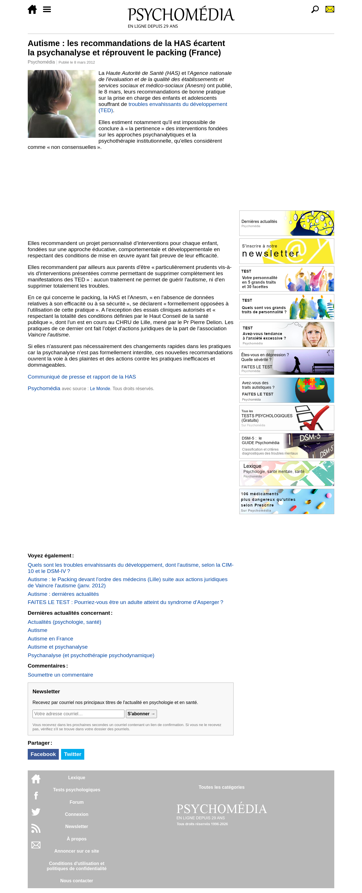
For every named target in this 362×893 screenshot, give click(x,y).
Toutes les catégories (221, 787)
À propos (77, 838)
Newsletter (76, 826)
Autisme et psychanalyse (58, 647)
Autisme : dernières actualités (63, 594)
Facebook (43, 754)
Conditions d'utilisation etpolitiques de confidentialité (77, 866)
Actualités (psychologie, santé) (64, 622)
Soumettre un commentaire (60, 675)
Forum (77, 802)
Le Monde (100, 388)
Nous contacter (76, 880)
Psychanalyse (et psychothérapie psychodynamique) (91, 655)
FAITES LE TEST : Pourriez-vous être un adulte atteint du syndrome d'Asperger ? (125, 602)
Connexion (77, 814)
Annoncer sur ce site (76, 851)
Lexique (76, 777)
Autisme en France (50, 639)
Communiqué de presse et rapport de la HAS (82, 377)
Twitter (72, 754)
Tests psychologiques (76, 789)
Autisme (37, 630)
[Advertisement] (131, 195)
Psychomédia (41, 62)
